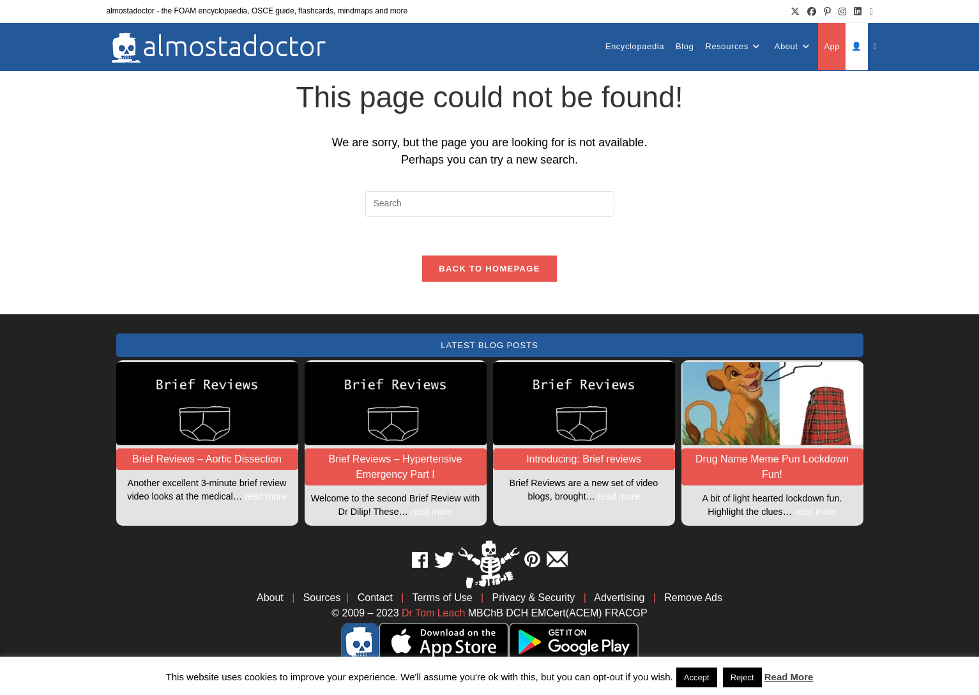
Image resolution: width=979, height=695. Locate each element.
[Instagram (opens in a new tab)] (842, 11)
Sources (322, 597)
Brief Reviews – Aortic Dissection (207, 459)
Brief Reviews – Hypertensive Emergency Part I (395, 467)
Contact (375, 597)
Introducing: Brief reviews (583, 459)
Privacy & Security (533, 597)
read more (266, 496)
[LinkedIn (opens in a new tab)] (857, 11)
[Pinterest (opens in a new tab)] (827, 11)
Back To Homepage (489, 268)
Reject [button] (742, 677)
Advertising (619, 597)
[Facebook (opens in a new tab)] (811, 11)
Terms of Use (442, 597)
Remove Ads (693, 597)
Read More (789, 676)
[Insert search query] (489, 204)
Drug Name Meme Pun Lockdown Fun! (772, 467)
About (270, 597)
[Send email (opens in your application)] (868, 11)
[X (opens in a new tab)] (795, 11)
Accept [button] (697, 677)
